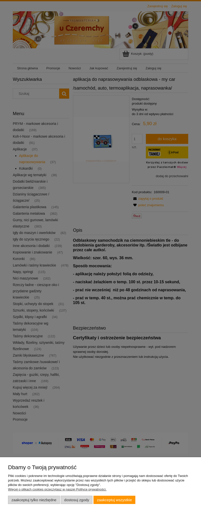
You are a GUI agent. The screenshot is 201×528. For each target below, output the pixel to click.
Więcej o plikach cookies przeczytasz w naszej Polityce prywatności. (57, 489)
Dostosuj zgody (76, 500)
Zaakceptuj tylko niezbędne (34, 500)
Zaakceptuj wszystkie (114, 500)
